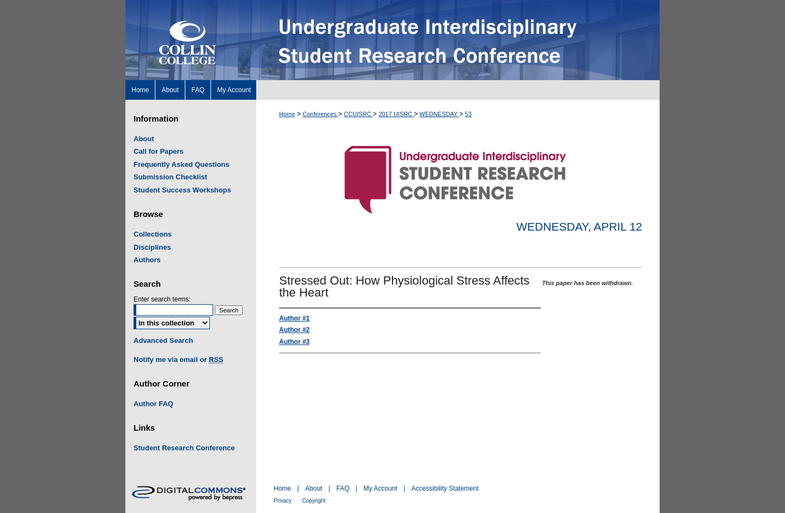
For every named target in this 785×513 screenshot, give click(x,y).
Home (287, 114)
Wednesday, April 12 (579, 226)
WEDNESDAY (440, 114)
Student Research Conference (184, 448)
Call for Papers (159, 151)
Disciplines (152, 247)
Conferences (320, 114)
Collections (153, 234)
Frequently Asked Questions (182, 164)
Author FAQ (153, 404)
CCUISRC (358, 114)
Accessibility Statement (445, 488)
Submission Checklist (170, 177)
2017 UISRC (396, 114)
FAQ (342, 488)
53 (468, 114)
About (144, 139)
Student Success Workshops (182, 190)
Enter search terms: (162, 299)
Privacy (283, 501)
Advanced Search (163, 340)
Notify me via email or (179, 359)
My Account (380, 488)
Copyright (313, 501)
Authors (147, 260)
